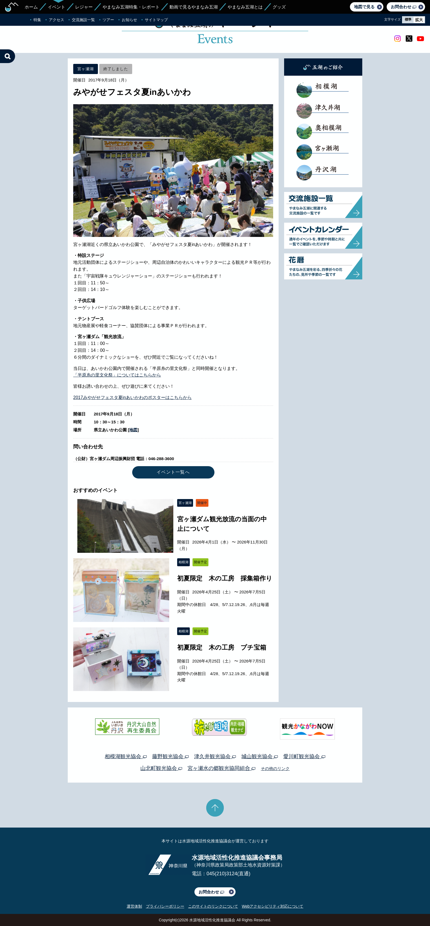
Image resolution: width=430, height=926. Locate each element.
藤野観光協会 (170, 756)
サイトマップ (156, 20)
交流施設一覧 (83, 20)
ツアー (108, 20)
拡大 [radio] (419, 20)
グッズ (279, 7)
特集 (37, 20)
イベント (56, 7)
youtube (420, 38)
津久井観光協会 (215, 756)
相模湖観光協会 (125, 756)
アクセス (56, 20)
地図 (133, 429)
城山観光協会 (259, 756)
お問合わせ (403, 6)
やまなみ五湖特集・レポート (131, 7)
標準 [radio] (408, 19)
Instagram (397, 38)
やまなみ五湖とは (245, 7)
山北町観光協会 (161, 768)
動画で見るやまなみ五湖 (193, 7)
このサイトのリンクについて (213, 906)
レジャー (84, 7)
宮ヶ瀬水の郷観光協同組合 (221, 768)
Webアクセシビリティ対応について (273, 906)
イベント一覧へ (173, 472)
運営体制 (134, 906)
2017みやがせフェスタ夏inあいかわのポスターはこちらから (132, 397)
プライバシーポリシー (165, 906)
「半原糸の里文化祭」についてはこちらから (117, 375)
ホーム (31, 7)
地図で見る (364, 6)
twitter (408, 38)
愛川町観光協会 (304, 756)
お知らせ (129, 20)
